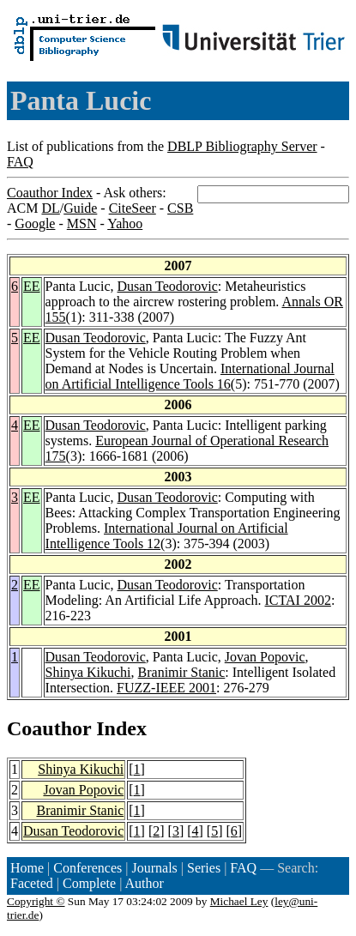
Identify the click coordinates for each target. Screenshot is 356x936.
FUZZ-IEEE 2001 (166, 687)
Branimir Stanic (182, 672)
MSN (82, 223)
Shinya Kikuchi (88, 672)
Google (35, 223)
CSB (180, 208)
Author (144, 883)
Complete (89, 883)
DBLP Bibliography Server (242, 146)
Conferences (87, 868)
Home (27, 868)
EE (31, 286)
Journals (154, 868)
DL (50, 208)
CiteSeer (132, 208)
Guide (80, 208)
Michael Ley (239, 901)
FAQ (20, 161)
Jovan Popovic (265, 656)
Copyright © (36, 901)
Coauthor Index (50, 192)
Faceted (31, 883)
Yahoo (124, 223)
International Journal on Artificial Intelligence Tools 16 (190, 376)
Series (203, 868)
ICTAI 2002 (298, 600)
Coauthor (49, 728)
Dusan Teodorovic (168, 286)
